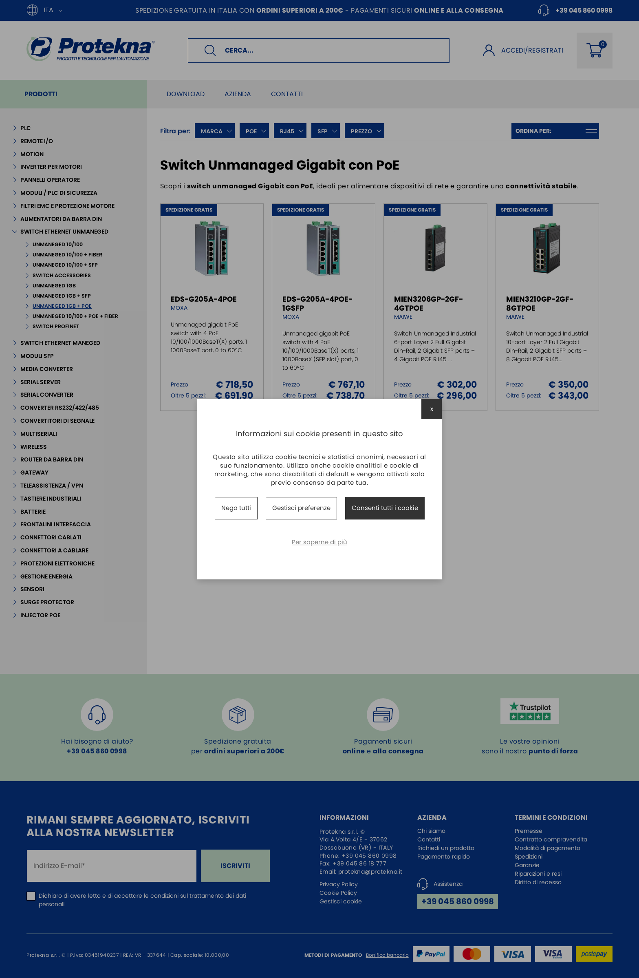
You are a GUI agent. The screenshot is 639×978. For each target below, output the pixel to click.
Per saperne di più (319, 542)
